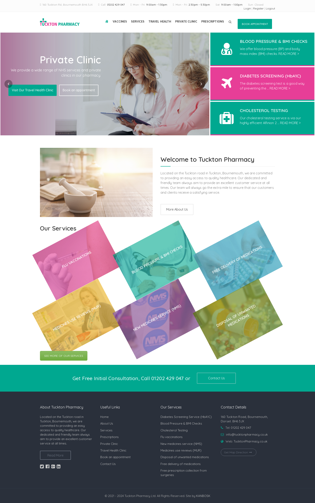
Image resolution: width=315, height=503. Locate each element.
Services (137, 21)
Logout (270, 8)
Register (258, 8)
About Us (106, 423)
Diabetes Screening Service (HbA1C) (186, 417)
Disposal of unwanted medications (185, 457)
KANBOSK (203, 496)
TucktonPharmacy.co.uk (250, 441)
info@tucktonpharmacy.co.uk (247, 434)
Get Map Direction (238, 452)
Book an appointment (78, 90)
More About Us (177, 209)
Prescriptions (212, 21)
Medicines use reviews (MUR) (181, 450)
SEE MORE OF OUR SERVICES (63, 356)
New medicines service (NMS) (181, 444)
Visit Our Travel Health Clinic (32, 90)
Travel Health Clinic (113, 450)
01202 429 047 (116, 4)
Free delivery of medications (181, 464)
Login (247, 8)
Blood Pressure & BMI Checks (181, 423)
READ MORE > (288, 54)
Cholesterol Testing (174, 430)
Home (104, 417)
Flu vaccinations (172, 437)
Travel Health (159, 21)
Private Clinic (186, 21)
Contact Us (216, 378)
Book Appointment (255, 24)
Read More (55, 455)
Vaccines (120, 21)
